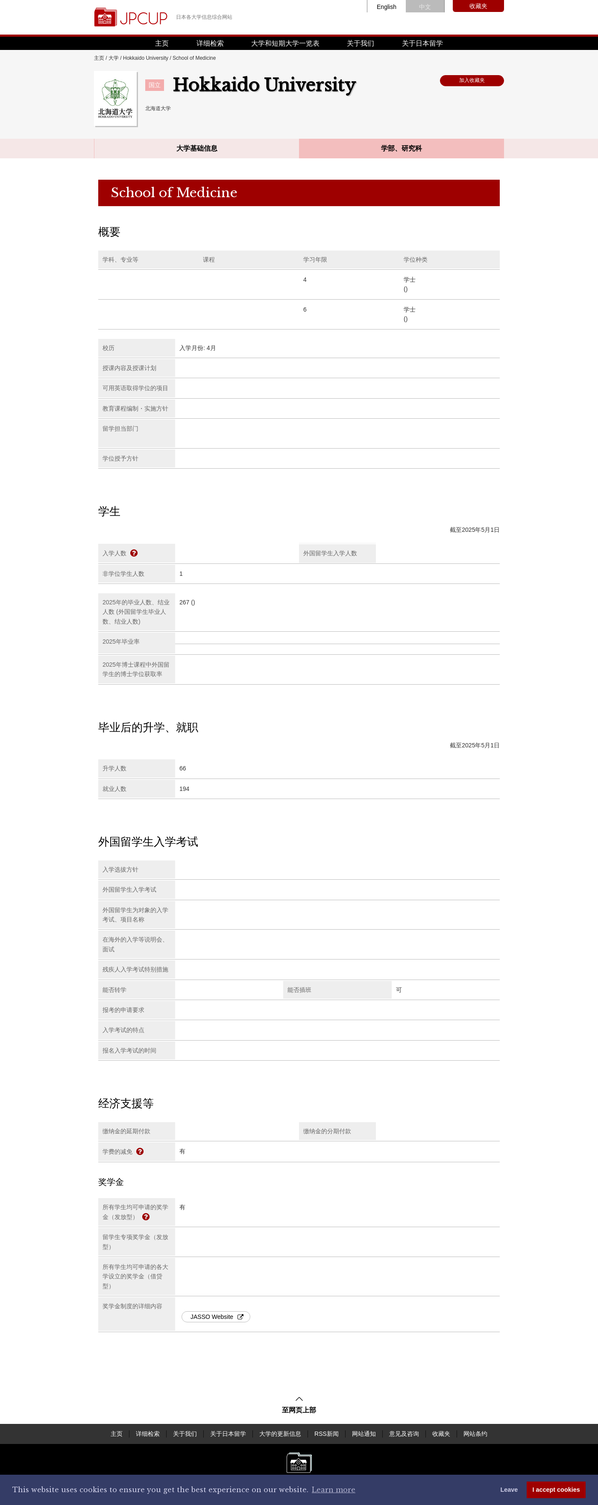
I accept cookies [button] (556, 1489)
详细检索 (210, 43)
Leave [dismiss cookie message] (509, 1489)
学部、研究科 (401, 148)
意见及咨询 (404, 1433)
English (386, 6)
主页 (162, 43)
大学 (113, 58)
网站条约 (475, 1433)
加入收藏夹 (472, 80)
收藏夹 (478, 6)
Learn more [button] (333, 1489)
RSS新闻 (326, 1433)
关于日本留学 (422, 43)
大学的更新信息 (280, 1433)
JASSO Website (217, 1316)
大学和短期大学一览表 (285, 43)
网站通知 (364, 1433)
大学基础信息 (196, 148)
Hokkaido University (145, 58)
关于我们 (360, 43)
